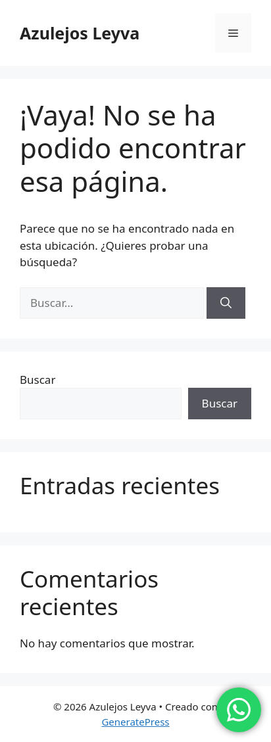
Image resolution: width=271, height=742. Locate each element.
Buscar (37, 379)
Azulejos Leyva (79, 33)
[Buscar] (226, 303)
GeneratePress (135, 721)
